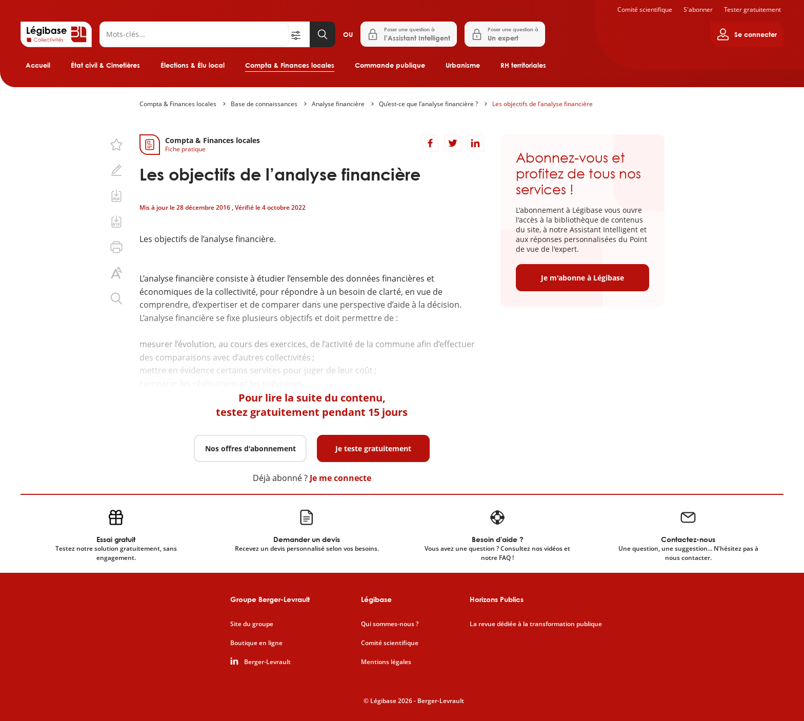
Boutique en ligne (256, 643)
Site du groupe (251, 624)
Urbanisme (463, 65)
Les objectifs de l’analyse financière (542, 103)
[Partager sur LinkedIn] (475, 143)
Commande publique (390, 65)
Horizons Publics (497, 599)
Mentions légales (386, 662)
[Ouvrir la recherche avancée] (299, 34)
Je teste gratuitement (373, 448)
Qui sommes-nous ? (389, 624)
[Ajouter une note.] (116, 170)
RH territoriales (523, 65)
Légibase (376, 599)
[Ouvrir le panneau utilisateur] (746, 34)
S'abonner (698, 9)
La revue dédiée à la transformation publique (536, 624)
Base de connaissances (264, 103)
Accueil (38, 65)
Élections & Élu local (192, 65)
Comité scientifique (644, 9)
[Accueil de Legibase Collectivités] (56, 34)
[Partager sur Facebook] (430, 143)
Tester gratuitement (752, 9)
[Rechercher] (194, 34)
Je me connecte (340, 478)
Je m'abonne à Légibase (582, 278)
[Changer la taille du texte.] (116, 273)
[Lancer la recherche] (322, 34)
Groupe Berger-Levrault (270, 599)
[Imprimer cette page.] (116, 247)
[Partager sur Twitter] (452, 143)
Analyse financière (338, 103)
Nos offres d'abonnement (250, 448)
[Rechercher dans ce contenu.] (116, 298)
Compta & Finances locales (289, 65)
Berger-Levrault (267, 662)
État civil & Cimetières (105, 65)
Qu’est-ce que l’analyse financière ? (428, 103)
